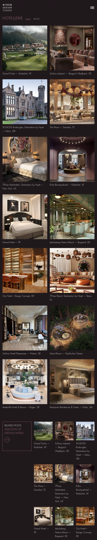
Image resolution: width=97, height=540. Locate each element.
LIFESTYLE (36, 19)
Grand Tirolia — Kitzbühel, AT (17, 73)
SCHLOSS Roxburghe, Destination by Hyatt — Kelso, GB (83, 451)
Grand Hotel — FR (11, 242)
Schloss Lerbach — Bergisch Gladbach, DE (70, 73)
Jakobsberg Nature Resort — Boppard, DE (70, 242)
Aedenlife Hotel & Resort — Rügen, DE (21, 407)
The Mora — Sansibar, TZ (62, 127)
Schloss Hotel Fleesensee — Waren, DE (22, 353)
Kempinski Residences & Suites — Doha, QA (71, 407)
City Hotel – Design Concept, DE (18, 296)
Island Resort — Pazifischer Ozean (66, 353)
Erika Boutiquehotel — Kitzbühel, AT (67, 184)
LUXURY (28, 19)
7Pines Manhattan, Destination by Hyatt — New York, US (62, 494)
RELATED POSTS (14, 433)
